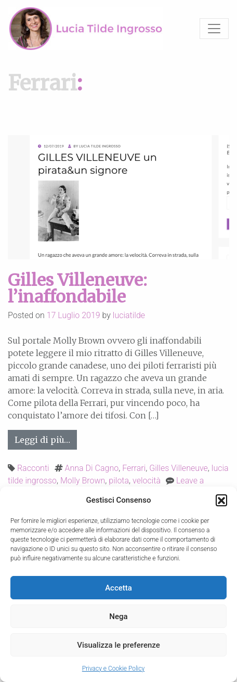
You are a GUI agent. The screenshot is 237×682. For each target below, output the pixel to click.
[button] (221, 500)
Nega (118, 616)
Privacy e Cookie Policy (113, 668)
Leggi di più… (46, 439)
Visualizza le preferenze (118, 645)
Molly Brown (82, 481)
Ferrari (134, 468)
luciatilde (129, 315)
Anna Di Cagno (92, 468)
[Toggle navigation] (214, 28)
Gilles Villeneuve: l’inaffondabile (77, 288)
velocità (147, 481)
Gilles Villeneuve (178, 468)
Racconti (33, 468)
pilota (119, 481)
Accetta (118, 588)
